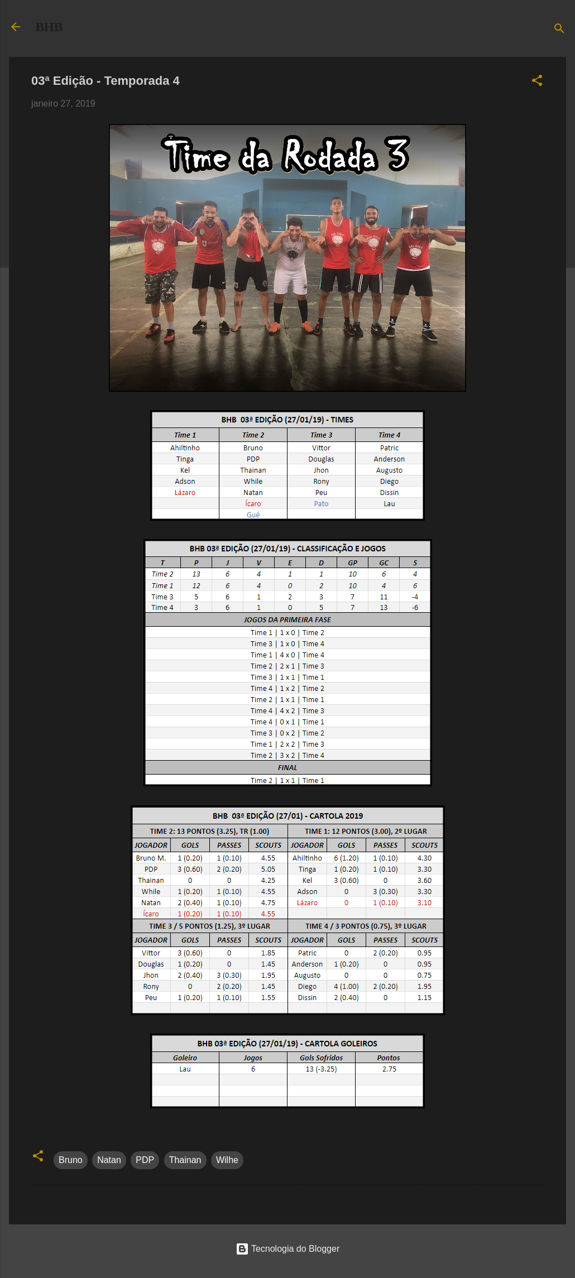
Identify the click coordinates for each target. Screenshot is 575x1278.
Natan (109, 1160)
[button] (537, 82)
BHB (49, 27)
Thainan (185, 1160)
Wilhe (227, 1160)
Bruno (71, 1160)
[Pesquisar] (559, 30)
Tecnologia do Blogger (288, 1248)
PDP (145, 1160)
